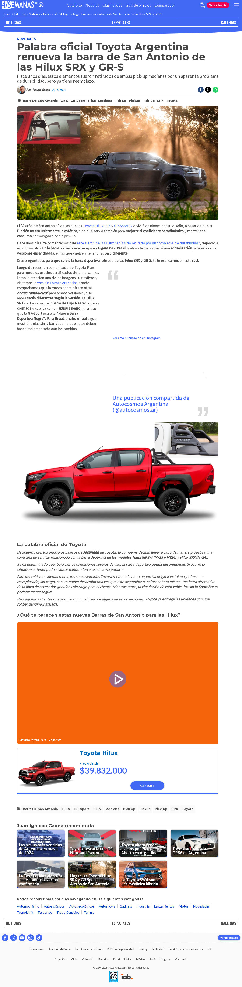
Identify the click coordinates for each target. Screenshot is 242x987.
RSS (210, 949)
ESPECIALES (121, 22)
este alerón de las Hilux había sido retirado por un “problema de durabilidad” (138, 243)
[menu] (236, 5)
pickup (134, 101)
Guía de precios (138, 5)
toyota (172, 101)
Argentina (61, 959)
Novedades (26, 39)
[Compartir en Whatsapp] (215, 90)
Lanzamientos (164, 906)
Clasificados (112, 5)
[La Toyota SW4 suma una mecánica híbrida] (143, 874)
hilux (92, 101)
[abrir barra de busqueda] (202, 5)
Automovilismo (28, 906)
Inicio (7, 14)
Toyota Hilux (99, 752)
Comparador (164, 5)
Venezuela (181, 959)
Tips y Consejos (67, 912)
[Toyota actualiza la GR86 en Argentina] (194, 843)
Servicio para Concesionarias (186, 949)
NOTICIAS (13, 22)
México (140, 959)
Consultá (147, 785)
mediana (105, 101)
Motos (184, 906)
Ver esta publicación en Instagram (137, 338)
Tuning (89, 912)
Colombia (88, 959)
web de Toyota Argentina (57, 282)
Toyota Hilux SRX (96, 225)
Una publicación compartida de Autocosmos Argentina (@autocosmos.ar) (151, 403)
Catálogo (74, 5)
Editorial (20, 14)
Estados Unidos (122, 959)
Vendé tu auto (218, 5)
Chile (74, 959)
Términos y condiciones (89, 949)
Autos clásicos (54, 906)
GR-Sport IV (123, 225)
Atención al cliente (59, 949)
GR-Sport (78, 101)
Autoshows (107, 906)
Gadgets (126, 906)
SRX (160, 101)
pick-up (148, 101)
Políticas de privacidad (120, 949)
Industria (143, 906)
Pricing (143, 949)
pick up (120, 101)
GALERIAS (228, 22)
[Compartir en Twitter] (208, 90)
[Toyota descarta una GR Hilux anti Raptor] (92, 843)
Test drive (45, 912)
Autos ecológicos (81, 906)
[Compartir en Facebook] (201, 90)
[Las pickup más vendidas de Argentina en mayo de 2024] (41, 843)
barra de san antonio (40, 101)
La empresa (37, 949)
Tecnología (25, 912)
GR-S (64, 101)
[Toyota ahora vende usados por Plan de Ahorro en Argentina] (143, 843)
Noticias (92, 5)
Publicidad (158, 949)
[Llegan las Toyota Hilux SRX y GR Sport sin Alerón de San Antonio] (92, 874)
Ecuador (103, 959)
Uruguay (165, 959)
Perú (152, 959)
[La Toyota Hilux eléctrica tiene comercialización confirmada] (41, 874)
